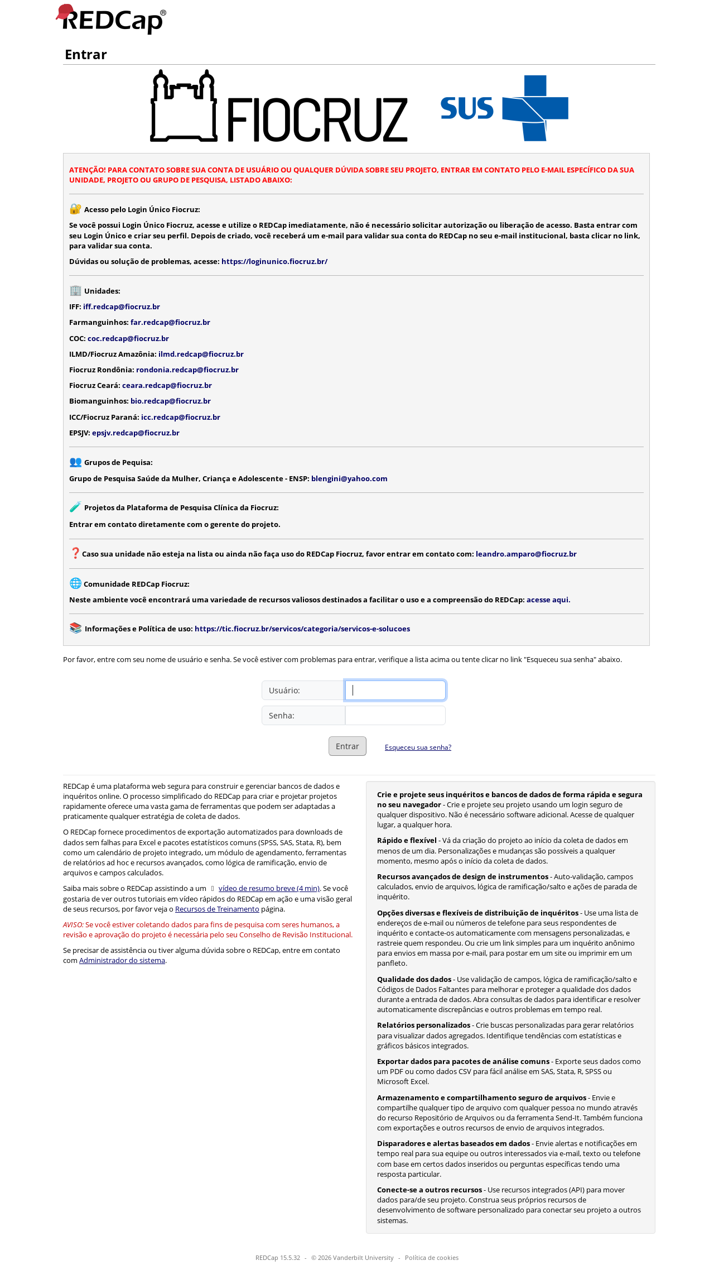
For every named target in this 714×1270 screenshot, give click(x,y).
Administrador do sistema (122, 960)
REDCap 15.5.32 (277, 1257)
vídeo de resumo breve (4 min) (269, 888)
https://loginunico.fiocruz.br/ (274, 261)
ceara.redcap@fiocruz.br (167, 385)
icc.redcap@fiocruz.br (180, 417)
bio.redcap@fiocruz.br (171, 401)
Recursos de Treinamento (217, 909)
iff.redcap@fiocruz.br (121, 306)
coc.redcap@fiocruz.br (128, 338)
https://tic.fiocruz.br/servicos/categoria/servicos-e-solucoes (302, 629)
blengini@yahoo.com (349, 478)
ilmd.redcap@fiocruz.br (201, 354)
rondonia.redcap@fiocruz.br (187, 370)
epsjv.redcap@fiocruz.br (136, 433)
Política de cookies (432, 1257)
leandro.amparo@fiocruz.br (526, 554)
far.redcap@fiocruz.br (170, 322)
